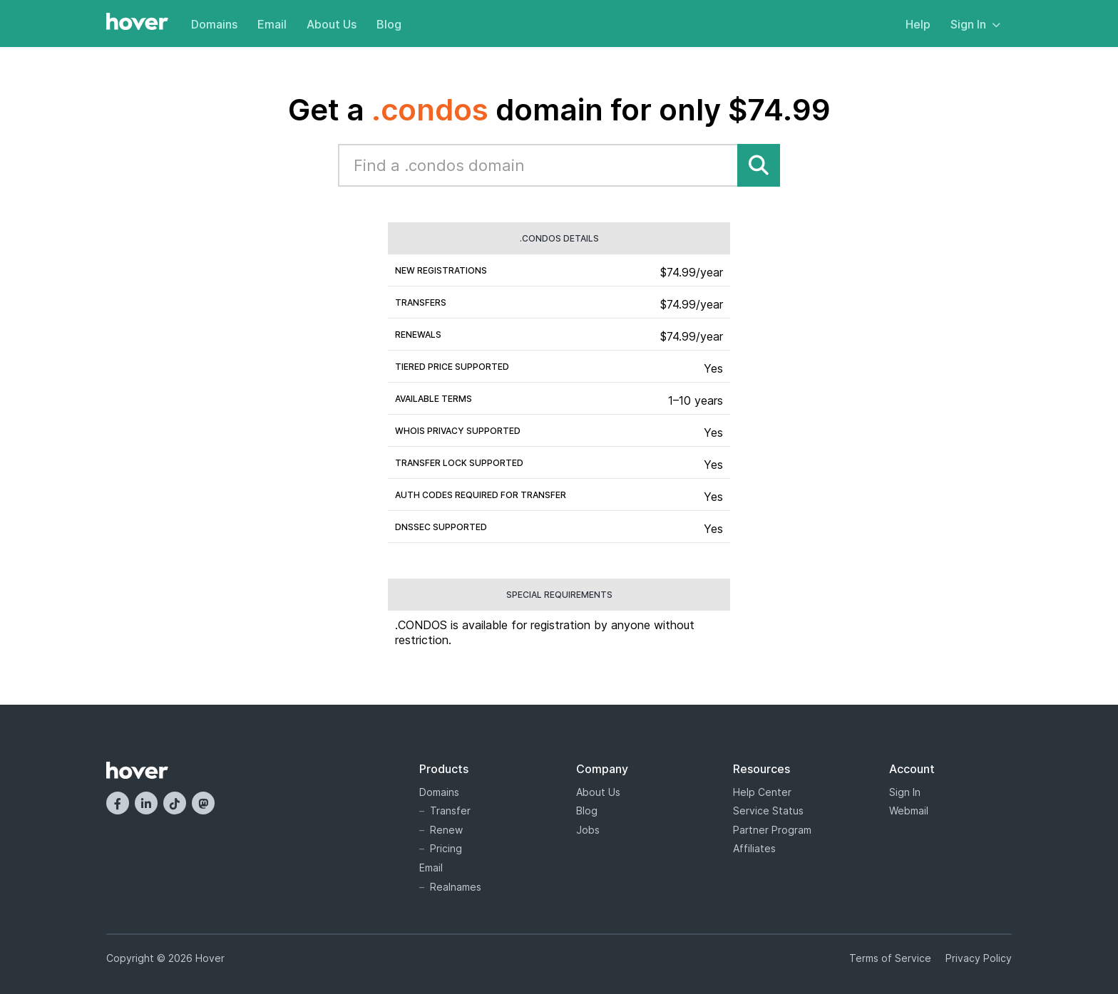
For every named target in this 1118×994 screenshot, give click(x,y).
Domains (214, 24)
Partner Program (772, 830)
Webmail (908, 810)
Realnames (455, 887)
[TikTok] (174, 803)
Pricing (446, 848)
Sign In (975, 24)
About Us (332, 24)
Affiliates (754, 848)
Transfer (450, 810)
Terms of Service (890, 958)
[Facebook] (117, 803)
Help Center (762, 792)
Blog (388, 24)
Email (272, 24)
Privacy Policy (978, 958)
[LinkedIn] (146, 803)
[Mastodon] (203, 803)
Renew (446, 830)
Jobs (588, 830)
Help (918, 24)
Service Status (768, 810)
